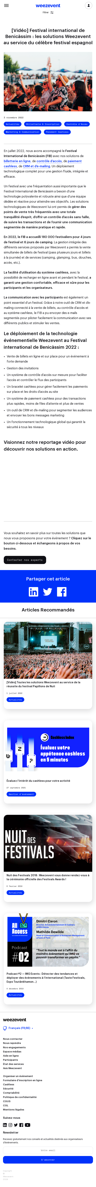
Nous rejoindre (12, 1043)
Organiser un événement (18, 1076)
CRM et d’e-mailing (36, 166)
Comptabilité (11, 1093)
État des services (13, 1064)
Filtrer (48, 12)
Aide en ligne (11, 1056)
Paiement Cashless (57, 131)
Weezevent (48, 6)
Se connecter (89, 5)
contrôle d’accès (49, 161)
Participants (10, 1060)
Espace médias (12, 1051)
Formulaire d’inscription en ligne (22, 1080)
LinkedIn (5, 1125)
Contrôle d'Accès (77, 124)
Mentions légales (13, 1109)
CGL (5, 1105)
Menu (6, 5)
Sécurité (8, 1088)
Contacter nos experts (25, 560)
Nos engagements (14, 1047)
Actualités (12, 124)
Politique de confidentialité (20, 1097)
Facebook (61, 592)
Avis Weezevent (12, 1068)
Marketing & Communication (22, 131)
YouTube (27, 1125)
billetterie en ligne (17, 161)
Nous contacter (12, 1039)
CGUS (7, 1101)
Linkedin (33, 592)
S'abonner (48, 1159)
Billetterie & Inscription (42, 124)
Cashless (8, 1084)
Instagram (10, 1125)
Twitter (47, 592)
